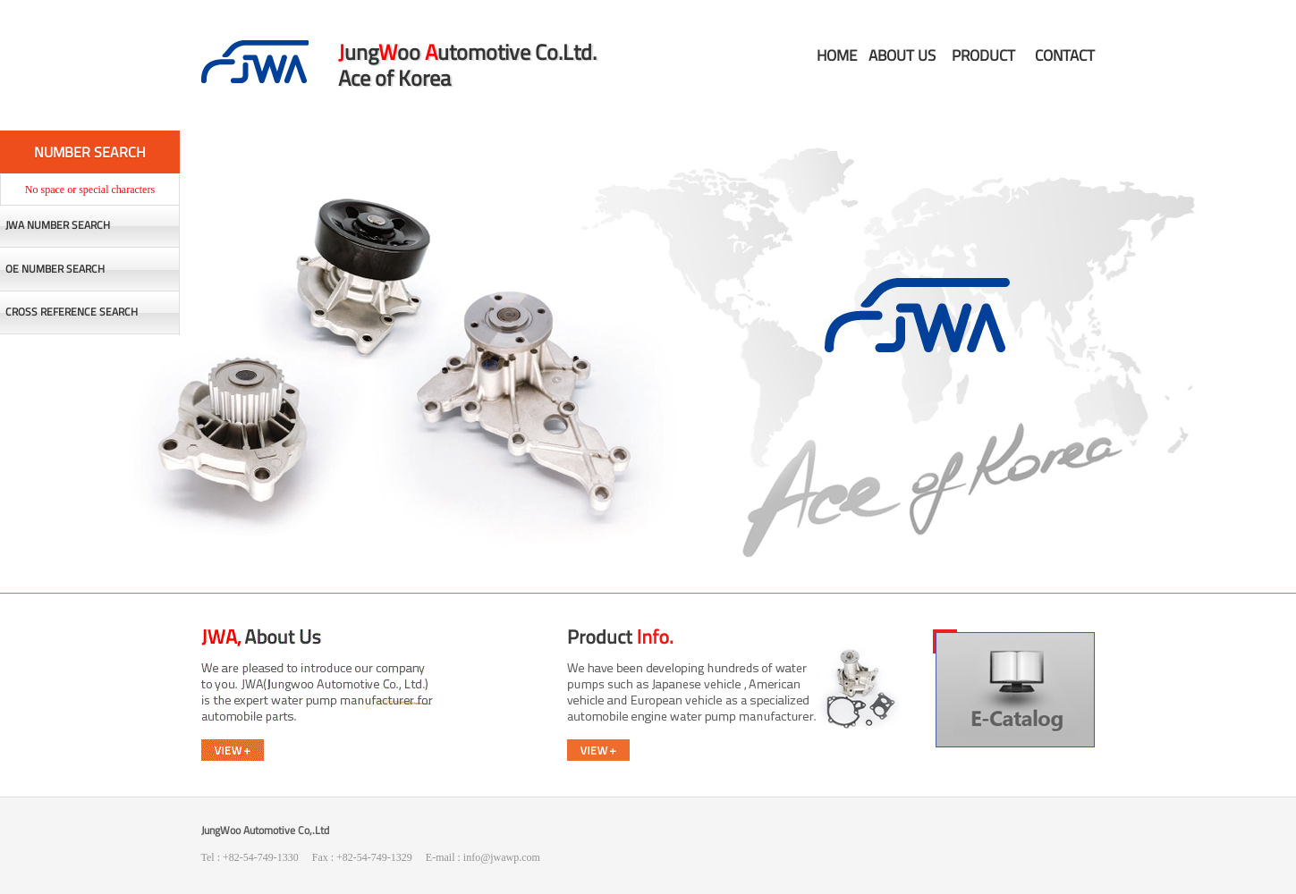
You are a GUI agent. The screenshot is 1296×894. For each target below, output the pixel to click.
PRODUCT (983, 55)
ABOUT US (902, 55)
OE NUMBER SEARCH (55, 269)
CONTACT (1065, 55)
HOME (837, 55)
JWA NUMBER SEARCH (57, 225)
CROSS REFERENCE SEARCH (71, 312)
